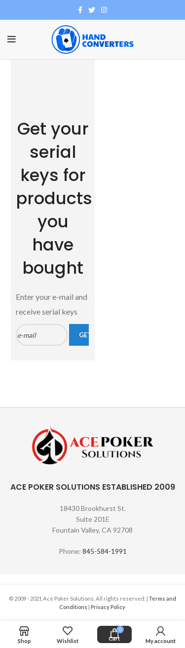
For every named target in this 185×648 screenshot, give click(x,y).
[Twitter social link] (91, 9)
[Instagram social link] (104, 9)
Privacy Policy (108, 607)
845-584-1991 (104, 551)
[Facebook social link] (80, 9)
